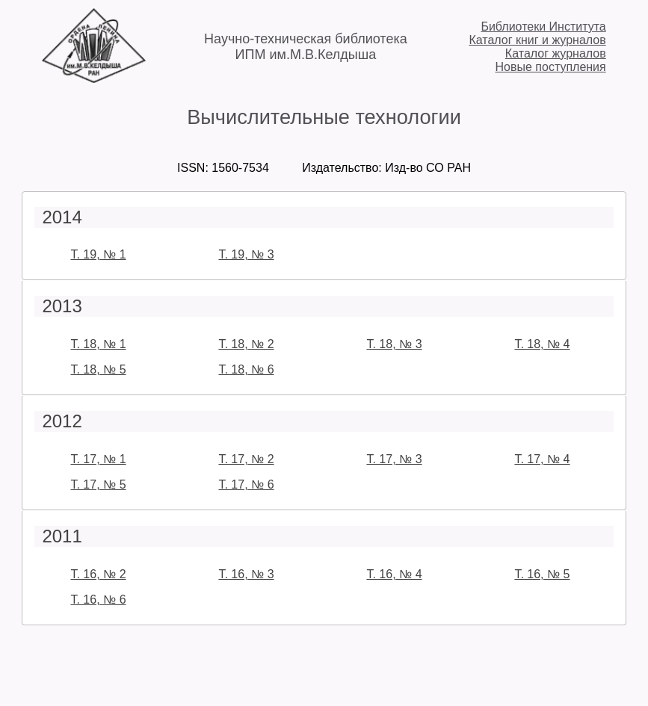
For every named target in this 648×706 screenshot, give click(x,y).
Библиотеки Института (543, 26)
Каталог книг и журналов (537, 40)
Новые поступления (551, 67)
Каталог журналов (555, 53)
